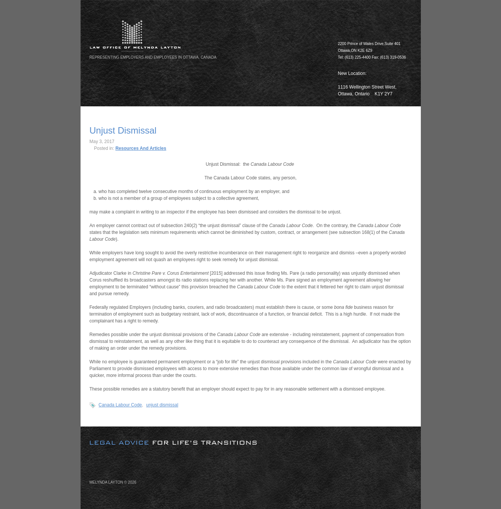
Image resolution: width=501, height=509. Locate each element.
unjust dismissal (162, 405)
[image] (251, 436)
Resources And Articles (140, 148)
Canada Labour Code (120, 405)
